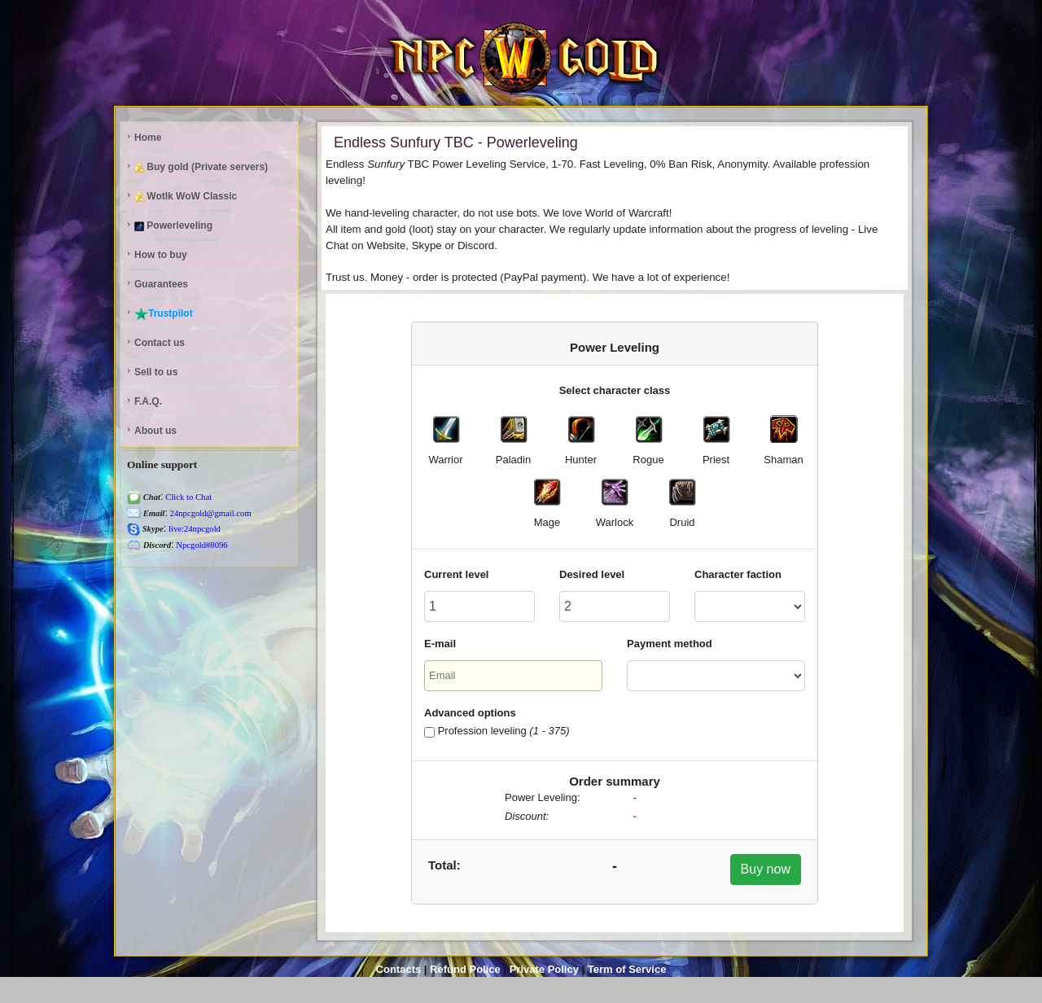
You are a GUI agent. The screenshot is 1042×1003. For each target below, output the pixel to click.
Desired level (591, 574)
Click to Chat (188, 497)
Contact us (159, 342)
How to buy (160, 255)
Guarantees (161, 284)
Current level (456, 574)
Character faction (738, 574)
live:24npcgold (193, 528)
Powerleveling (173, 225)
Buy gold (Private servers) (201, 167)
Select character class (615, 390)
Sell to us (155, 372)
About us (155, 430)
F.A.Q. (148, 401)
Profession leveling (504, 731)
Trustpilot (163, 314)
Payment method (669, 643)
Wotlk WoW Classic (185, 196)
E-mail (440, 643)
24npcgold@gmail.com (210, 513)
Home (147, 137)
